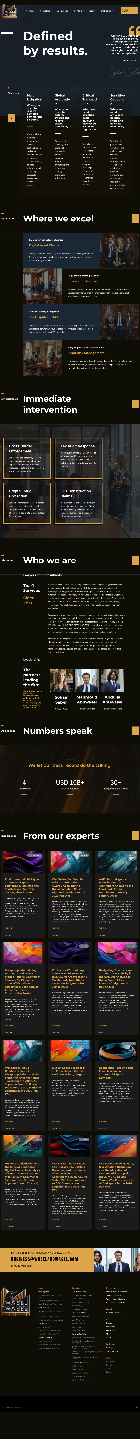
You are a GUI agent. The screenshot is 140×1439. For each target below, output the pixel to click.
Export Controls (78, 1320)
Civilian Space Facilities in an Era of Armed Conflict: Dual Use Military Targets (69, 1071)
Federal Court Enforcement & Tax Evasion (84, 1358)
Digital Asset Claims (79, 1292)
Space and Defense (79, 1313)
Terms (108, 1368)
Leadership (110, 1326)
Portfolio (79, 11)
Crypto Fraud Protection (115, 1299)
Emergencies (63, 11)
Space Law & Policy (45, 1341)
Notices (109, 1365)
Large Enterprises (78, 1369)
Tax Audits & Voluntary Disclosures (85, 1337)
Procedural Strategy (79, 1309)
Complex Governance (80, 1373)
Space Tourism (77, 1327)
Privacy (109, 1372)
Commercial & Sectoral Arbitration (50, 1320)
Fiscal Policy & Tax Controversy (49, 1345)
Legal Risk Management (81, 1362)
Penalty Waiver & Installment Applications (82, 1342)
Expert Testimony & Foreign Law (50, 1304)
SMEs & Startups (78, 1366)
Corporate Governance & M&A (49, 1330)
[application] (35, 11)
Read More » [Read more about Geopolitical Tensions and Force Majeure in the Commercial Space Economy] (103, 1121)
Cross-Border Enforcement (116, 1292)
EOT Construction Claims (115, 1302)
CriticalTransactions (89, 99)
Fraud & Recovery (78, 1299)
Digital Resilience (78, 1376)
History (109, 1323)
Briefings (109, 1348)
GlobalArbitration (62, 99)
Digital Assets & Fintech (46, 1327)
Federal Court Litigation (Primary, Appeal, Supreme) (87, 1352)
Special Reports (112, 1351)
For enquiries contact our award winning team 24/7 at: (41, 1253)
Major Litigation (43, 1292)
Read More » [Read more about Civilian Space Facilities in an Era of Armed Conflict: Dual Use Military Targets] (56, 1121)
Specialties (46, 11)
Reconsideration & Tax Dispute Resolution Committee (83, 1347)
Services (31, 11)
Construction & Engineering (48, 1316)
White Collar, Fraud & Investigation (50, 1300)
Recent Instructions (113, 1313)
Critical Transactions (45, 1323)
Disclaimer (110, 1361)
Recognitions (111, 1330)
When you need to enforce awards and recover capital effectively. (62, 118)
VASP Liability (77, 1306)
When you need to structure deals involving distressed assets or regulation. (89, 119)
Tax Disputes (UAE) (79, 1334)
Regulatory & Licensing (80, 1316)
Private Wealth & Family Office (49, 1334)
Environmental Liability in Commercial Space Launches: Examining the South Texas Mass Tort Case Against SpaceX (22, 886)
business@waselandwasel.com (45, 1259)
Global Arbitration (44, 1307)
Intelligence (107, 11)
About (92, 11)
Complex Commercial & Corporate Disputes (50, 1296)
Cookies (109, 1358)
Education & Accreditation (81, 1380)
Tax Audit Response (113, 1295)
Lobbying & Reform (79, 1330)
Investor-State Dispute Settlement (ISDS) (51, 1312)
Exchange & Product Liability (82, 1295)
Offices (109, 1337)
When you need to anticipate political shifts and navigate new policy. (117, 118)
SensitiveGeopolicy (117, 99)
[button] (129, 10)
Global (108, 1334)
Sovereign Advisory (79, 1323)
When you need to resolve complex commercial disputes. (34, 112)
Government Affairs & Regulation (50, 1348)
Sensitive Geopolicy (45, 1337)
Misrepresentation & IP (80, 1302)
